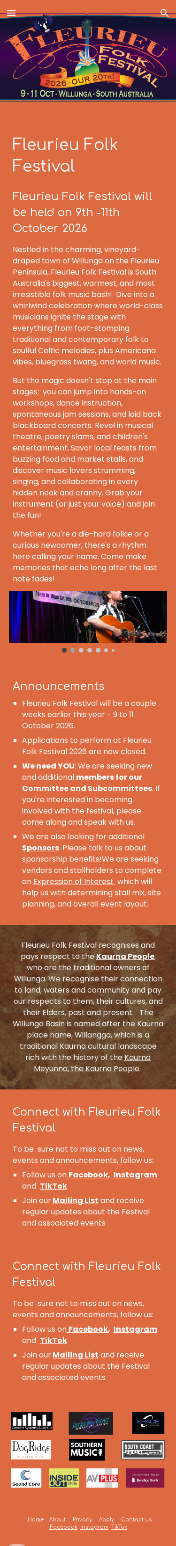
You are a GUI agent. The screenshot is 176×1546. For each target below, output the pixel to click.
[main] (88, 359)
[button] (11, 13)
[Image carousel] (88, 622)
